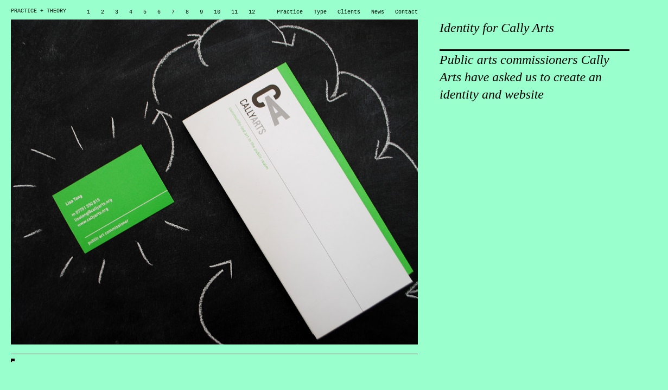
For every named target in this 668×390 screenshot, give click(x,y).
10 (217, 11)
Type (320, 11)
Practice (290, 11)
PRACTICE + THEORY (38, 11)
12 (252, 11)
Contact (406, 11)
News (377, 11)
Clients (349, 11)
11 (234, 11)
